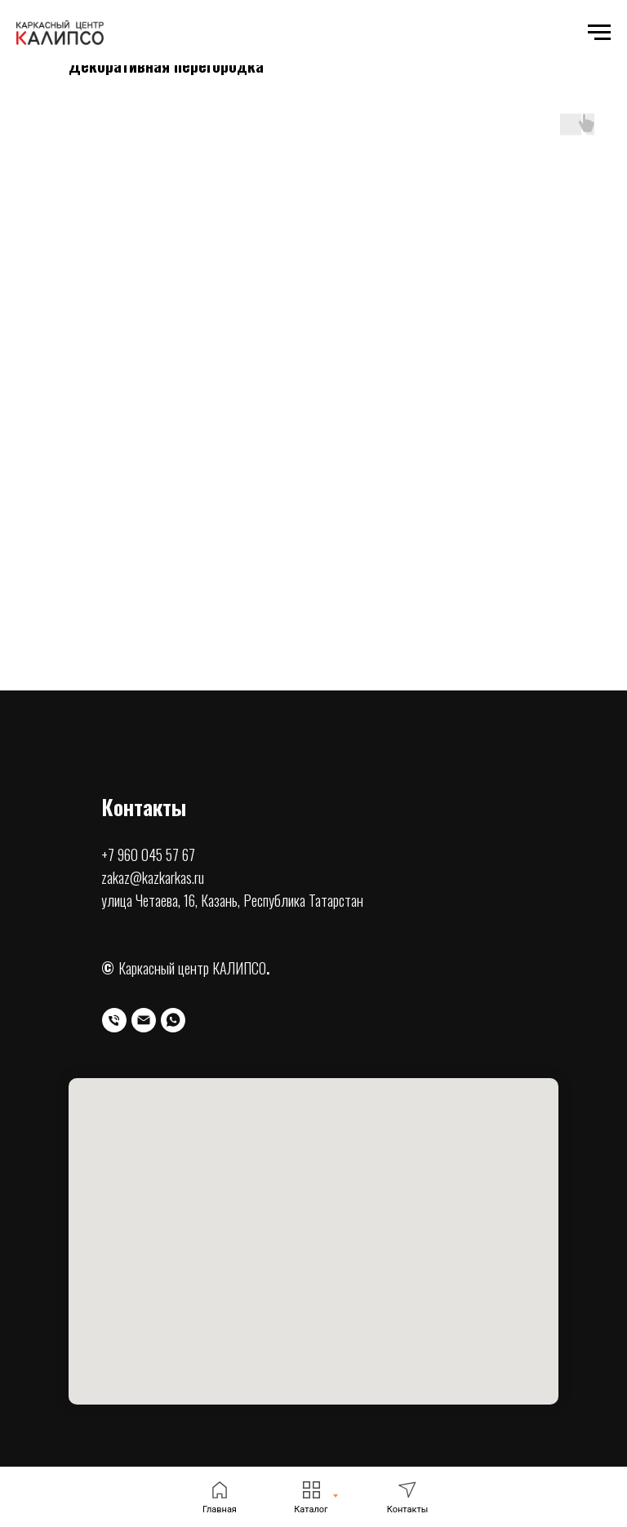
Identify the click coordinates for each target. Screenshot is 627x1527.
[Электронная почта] (143, 1020)
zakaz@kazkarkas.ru (152, 877)
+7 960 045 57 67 (148, 854)
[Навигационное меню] (599, 32)
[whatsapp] (173, 1020)
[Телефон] (114, 1020)
